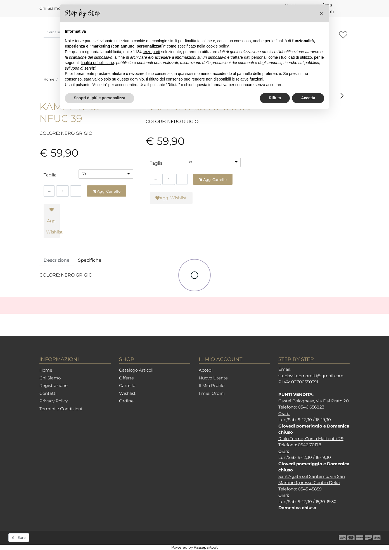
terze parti (151, 51)
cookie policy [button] (218, 46)
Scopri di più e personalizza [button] (99, 98)
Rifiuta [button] (275, 98)
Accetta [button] (308, 98)
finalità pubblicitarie (97, 62)
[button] (321, 13)
